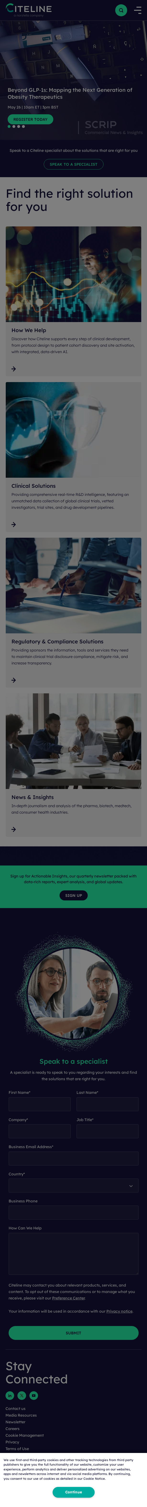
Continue (73, 1492)
